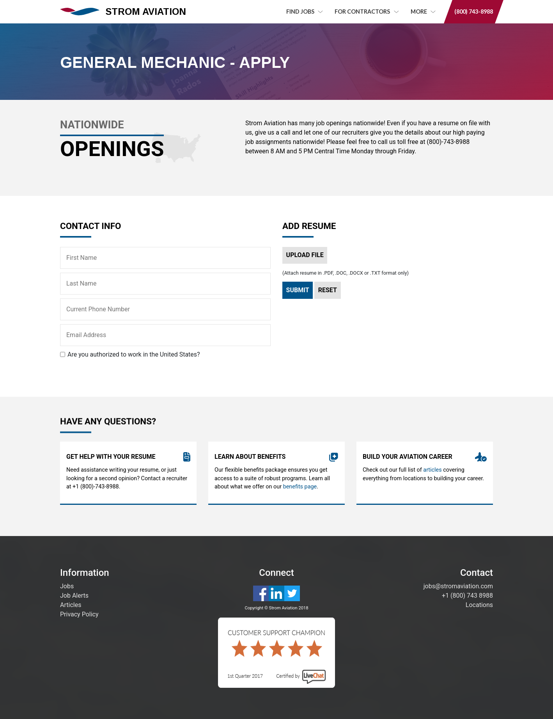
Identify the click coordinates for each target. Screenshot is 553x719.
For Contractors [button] (367, 11)
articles (432, 472)
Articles (70, 605)
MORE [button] (423, 11)
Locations (479, 605)
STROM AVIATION (123, 11)
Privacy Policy (79, 614)
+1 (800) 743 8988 (467, 595)
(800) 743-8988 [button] (473, 11)
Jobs (67, 586)
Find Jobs (304, 11)
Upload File (305, 255)
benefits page (300, 488)
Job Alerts (74, 595)
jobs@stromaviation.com (458, 586)
